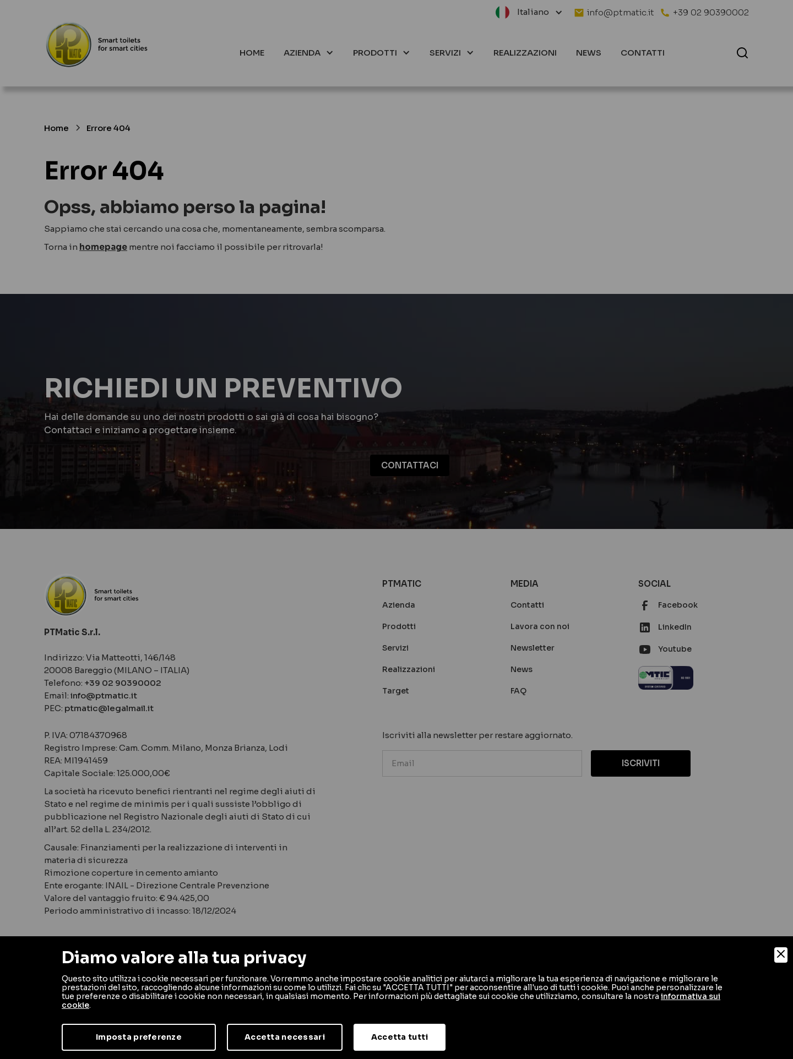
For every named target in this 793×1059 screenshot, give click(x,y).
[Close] (780, 955)
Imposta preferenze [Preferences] (139, 1037)
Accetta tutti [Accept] (399, 1037)
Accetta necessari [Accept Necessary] (285, 1037)
